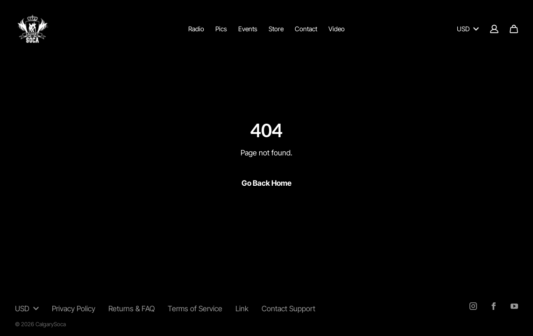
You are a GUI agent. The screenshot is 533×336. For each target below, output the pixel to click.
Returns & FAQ (131, 308)
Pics (221, 29)
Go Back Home (266, 183)
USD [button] (27, 308)
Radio (196, 29)
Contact (306, 29)
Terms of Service (195, 308)
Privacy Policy (73, 308)
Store (276, 29)
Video (336, 29)
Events (247, 29)
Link (242, 308)
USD (468, 29)
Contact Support (288, 308)
